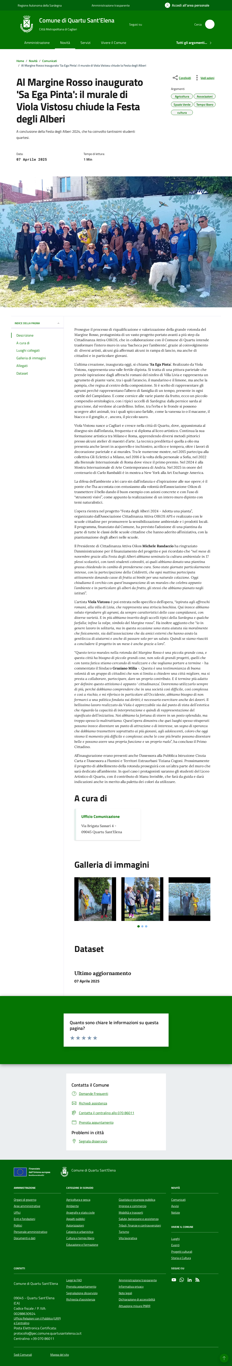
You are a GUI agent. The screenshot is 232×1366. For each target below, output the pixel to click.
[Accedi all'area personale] (187, 5)
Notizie (175, 1212)
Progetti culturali (181, 1251)
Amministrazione (37, 42)
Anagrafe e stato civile (80, 1212)
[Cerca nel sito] (210, 24)
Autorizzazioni (75, 1225)
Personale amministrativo (30, 1231)
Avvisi (175, 1206)
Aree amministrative (27, 1206)
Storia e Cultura (181, 1258)
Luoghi (175, 1238)
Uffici (17, 1212)
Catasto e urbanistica (79, 1231)
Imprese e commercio (132, 1206)
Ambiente (72, 1206)
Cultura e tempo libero (80, 1238)
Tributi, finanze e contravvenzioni (140, 1225)
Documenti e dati (24, 1238)
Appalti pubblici (75, 1218)
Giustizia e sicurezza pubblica (137, 1199)
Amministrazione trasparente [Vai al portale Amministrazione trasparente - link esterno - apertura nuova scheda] (111, 5)
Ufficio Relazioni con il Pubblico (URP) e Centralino (37, 1320)
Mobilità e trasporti (131, 1212)
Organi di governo (25, 1199)
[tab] (138, 926)
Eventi (175, 1245)
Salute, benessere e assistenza (139, 1218)
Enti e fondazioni (24, 1218)
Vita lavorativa (128, 1238)
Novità (65, 42)
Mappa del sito (59, 1354)
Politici (18, 1225)
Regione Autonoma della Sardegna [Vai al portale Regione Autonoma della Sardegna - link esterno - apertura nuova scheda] (40, 5)
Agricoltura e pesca (78, 1199)
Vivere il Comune (113, 42)
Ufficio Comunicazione (100, 816)
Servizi (85, 42)
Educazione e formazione (82, 1244)
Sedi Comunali (23, 1354)
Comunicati (178, 1199)
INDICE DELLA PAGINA (37, 323)
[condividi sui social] (181, 77)
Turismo (124, 1231)
